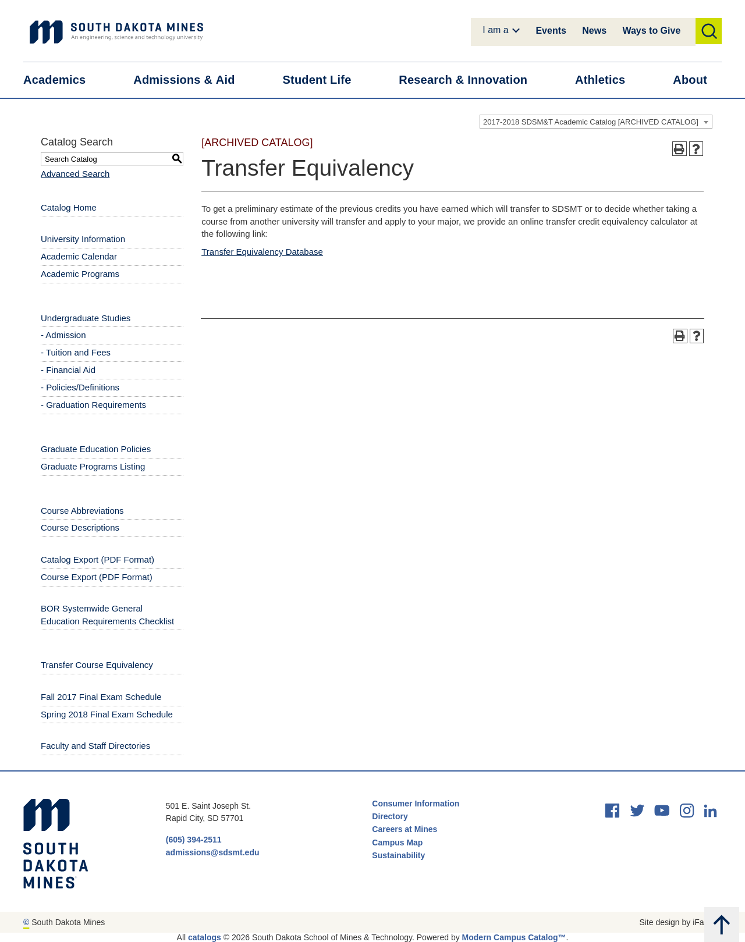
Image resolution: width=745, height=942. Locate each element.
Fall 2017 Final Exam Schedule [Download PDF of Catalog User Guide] (101, 697)
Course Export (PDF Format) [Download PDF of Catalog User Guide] (96, 577)
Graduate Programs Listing (93, 466)
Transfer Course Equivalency (97, 665)
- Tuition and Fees (76, 352)
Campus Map (397, 842)
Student (324, 80)
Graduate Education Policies (96, 449)
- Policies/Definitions (80, 387)
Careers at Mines (404, 829)
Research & (470, 80)
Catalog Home (69, 207)
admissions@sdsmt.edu (213, 852)
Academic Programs (80, 274)
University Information (83, 239)
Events (550, 30)
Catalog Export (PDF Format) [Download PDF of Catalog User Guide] (97, 559)
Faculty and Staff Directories (95, 746)
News (594, 30)
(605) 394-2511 (194, 839)
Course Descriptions (80, 527)
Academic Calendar (79, 256)
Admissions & (191, 80)
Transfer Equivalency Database (262, 252)
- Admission (63, 335)
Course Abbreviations (82, 511)
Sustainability (399, 855)
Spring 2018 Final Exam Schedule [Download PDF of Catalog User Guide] (107, 714)
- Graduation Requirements (93, 405)
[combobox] (596, 122)
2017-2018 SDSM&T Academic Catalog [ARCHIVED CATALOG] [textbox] (590, 122)
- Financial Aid (68, 370)
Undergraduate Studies (85, 318)
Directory (389, 816)
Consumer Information (415, 803)
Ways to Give (651, 30)
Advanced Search (75, 174)
